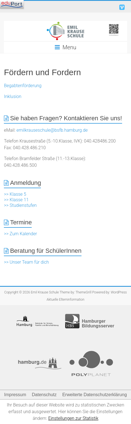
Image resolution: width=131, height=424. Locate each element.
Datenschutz (44, 394)
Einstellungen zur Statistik (73, 418)
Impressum (15, 394)
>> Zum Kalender (20, 233)
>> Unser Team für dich (26, 262)
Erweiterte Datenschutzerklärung (94, 394)
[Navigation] (12, 4)
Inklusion (12, 96)
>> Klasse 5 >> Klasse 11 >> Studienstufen (20, 200)
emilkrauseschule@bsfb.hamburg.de (52, 130)
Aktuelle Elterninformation (66, 300)
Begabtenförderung (22, 85)
